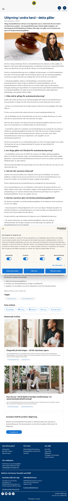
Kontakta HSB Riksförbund (30, 487)
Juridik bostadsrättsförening (13, 359)
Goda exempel (49, 457)
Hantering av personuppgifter (11, 463)
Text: (5, 291)
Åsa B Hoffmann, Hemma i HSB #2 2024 (16, 291)
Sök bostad (5, 449)
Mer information (57, 265)
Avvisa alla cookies (12, 271)
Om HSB (47, 449)
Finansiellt (48, 451)
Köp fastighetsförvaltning (31, 449)
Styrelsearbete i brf (26, 359)
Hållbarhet (48, 453)
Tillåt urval (34, 271)
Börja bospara (6, 453)
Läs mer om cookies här (59, 495)
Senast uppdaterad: (9, 21)
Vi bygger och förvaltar (52, 455)
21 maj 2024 (17, 21)
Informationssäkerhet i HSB (10, 465)
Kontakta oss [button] (14, 432)
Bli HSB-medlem (7, 451)
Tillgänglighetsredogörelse (10, 467)
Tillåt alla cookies (55, 271)
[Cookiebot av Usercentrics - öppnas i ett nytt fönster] (58, 228)
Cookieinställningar (61, 493)
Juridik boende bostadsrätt (12, 406)
